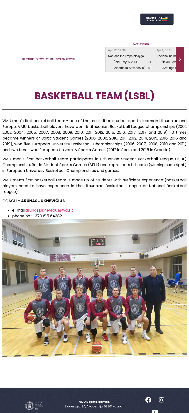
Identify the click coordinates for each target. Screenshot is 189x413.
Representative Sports (68, 19)
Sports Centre (64, 8)
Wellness (109, 19)
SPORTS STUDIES (83, 30)
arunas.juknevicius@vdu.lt (49, 210)
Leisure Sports (102, 8)
